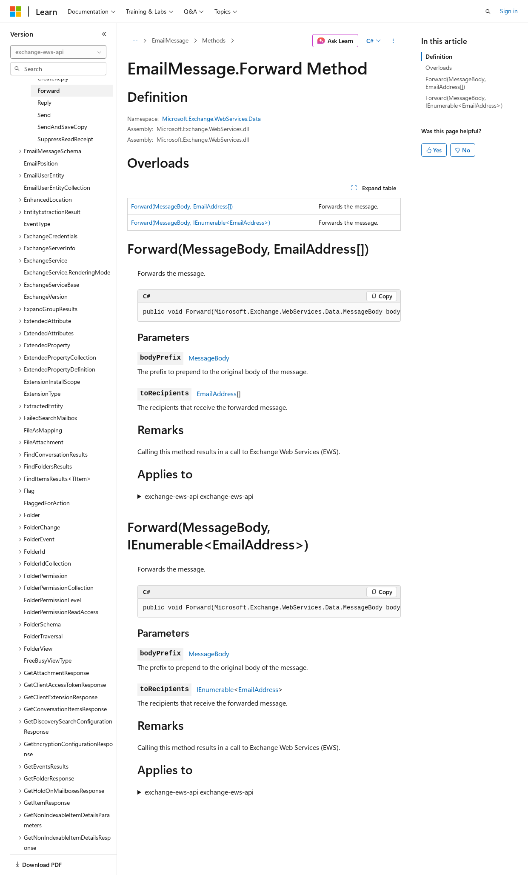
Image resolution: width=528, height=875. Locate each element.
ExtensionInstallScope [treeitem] (52, 381)
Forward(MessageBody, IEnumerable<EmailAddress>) (200, 222)
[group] (269, 312)
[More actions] (393, 41)
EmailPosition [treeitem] (41, 163)
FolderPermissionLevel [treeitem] (52, 600)
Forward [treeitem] (48, 90)
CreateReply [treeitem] (52, 78)
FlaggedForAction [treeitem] (47, 503)
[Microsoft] (15, 11)
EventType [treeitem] (37, 224)
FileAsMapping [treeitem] (43, 430)
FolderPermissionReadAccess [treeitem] (61, 612)
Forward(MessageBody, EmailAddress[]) (182, 206)
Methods (213, 40)
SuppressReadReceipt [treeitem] (65, 139)
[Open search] (488, 11)
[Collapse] (104, 34)
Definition (438, 56)
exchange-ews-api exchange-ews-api (199, 496)
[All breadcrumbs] (134, 41)
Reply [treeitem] (44, 102)
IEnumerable (215, 689)
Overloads (438, 67)
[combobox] (58, 52)
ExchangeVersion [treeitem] (46, 296)
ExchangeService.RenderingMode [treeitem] (67, 272)
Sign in (509, 11)
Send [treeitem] (44, 115)
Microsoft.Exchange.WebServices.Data (211, 118)
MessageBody (208, 357)
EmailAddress (217, 393)
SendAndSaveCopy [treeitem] (62, 127)
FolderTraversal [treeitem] (43, 636)
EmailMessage (170, 40)
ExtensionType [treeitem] (42, 393)
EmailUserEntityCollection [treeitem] (57, 187)
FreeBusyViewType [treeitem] (47, 660)
